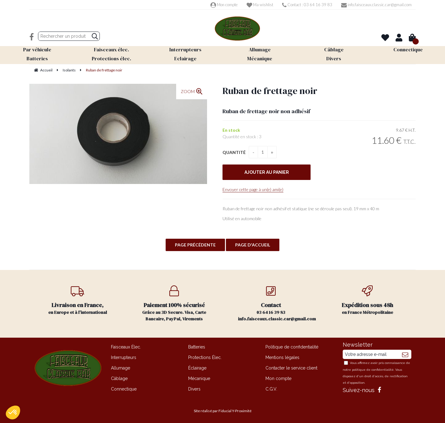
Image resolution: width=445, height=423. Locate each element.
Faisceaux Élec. (126, 346)
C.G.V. (271, 389)
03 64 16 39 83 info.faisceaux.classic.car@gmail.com (277, 303)
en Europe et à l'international (78, 300)
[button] (13, 412)
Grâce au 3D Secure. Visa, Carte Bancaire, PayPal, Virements (174, 303)
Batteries (196, 346)
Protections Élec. (205, 357)
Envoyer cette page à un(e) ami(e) (252, 189)
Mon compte (224, 4)
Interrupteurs (123, 357)
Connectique (124, 389)
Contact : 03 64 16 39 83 (307, 4)
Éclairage (197, 367)
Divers (194, 389)
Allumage (120, 367)
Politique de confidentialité (291, 346)
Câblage (119, 378)
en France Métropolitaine (367, 300)
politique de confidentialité (373, 369)
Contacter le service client (291, 367)
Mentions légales (282, 357)
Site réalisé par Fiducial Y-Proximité (223, 410)
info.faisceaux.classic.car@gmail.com (376, 4)
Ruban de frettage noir (269, 90)
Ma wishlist (260, 4)
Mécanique (199, 378)
